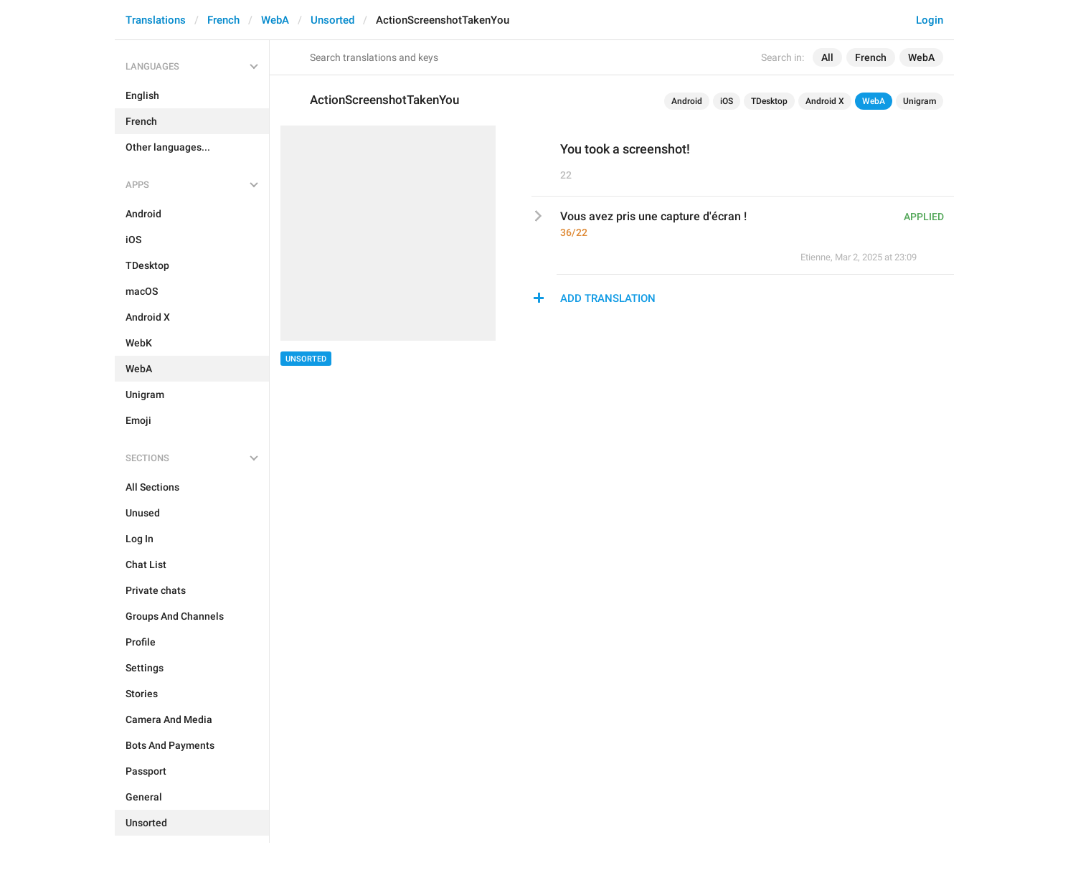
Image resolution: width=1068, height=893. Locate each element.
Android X (824, 101)
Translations (156, 20)
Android (686, 101)
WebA (275, 20)
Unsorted (332, 20)
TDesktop (769, 101)
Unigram (919, 101)
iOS (726, 101)
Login (929, 20)
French (223, 20)
